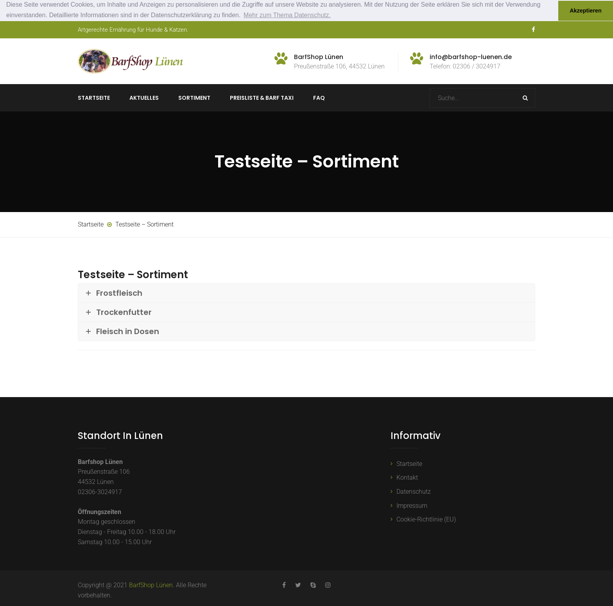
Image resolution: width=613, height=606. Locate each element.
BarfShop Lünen (151, 585)
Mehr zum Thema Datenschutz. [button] (287, 15)
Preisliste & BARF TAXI (262, 98)
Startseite (94, 98)
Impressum (411, 505)
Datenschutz (413, 491)
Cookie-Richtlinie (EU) (426, 519)
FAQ (319, 98)
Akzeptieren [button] (586, 10)
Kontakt (407, 477)
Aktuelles (144, 98)
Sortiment (194, 98)
